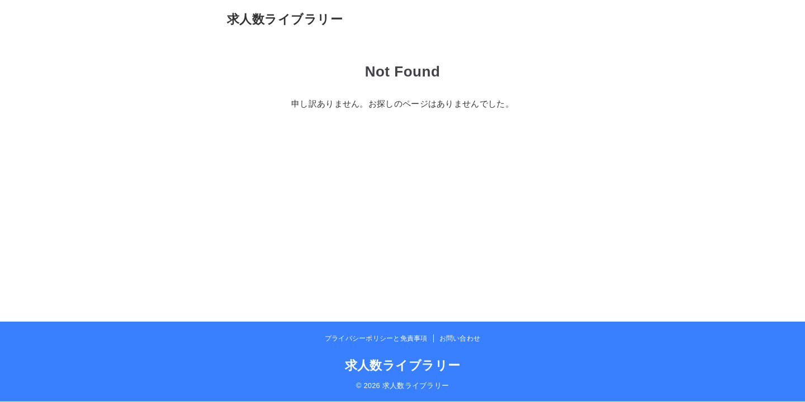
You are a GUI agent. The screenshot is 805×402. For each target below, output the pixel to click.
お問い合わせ (459, 338)
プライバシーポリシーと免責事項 (376, 338)
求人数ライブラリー (285, 19)
